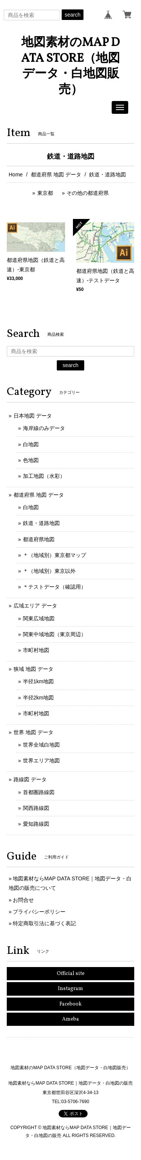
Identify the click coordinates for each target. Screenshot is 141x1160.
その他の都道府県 (88, 193)
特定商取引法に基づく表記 (44, 923)
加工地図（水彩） (44, 476)
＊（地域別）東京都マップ (54, 555)
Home (16, 174)
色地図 (31, 460)
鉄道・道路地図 (41, 523)
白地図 (31, 444)
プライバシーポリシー (39, 912)
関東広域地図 (39, 618)
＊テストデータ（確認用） (54, 587)
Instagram (70, 988)
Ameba (70, 1019)
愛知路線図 (36, 824)
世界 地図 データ (33, 732)
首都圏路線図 (39, 792)
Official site (71, 973)
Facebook (70, 1004)
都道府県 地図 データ (56, 174)
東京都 (45, 193)
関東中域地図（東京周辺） (54, 634)
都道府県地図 (39, 539)
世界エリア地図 (41, 761)
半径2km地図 (38, 698)
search (72, 15)
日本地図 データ (33, 416)
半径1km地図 (38, 681)
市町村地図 (36, 650)
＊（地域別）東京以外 (49, 571)
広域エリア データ (35, 606)
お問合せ (23, 900)
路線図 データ (30, 779)
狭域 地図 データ (33, 669)
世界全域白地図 (41, 745)
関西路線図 (36, 808)
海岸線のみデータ (44, 428)
